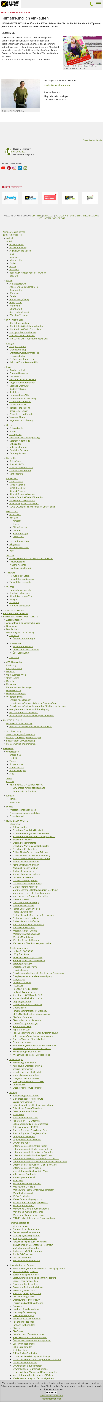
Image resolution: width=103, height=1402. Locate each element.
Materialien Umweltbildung (19, 723)
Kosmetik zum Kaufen (20, 470)
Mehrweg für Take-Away (24, 1312)
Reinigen (13, 599)
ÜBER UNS (8, 748)
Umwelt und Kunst (21, 1143)
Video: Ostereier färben (24, 927)
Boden (12, 431)
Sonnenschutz (16, 474)
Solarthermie (15, 309)
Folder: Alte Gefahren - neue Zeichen (30, 852)
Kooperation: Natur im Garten (27, 874)
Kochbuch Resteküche (23, 871)
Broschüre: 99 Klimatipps (16, 12)
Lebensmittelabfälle (19, 395)
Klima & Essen (16, 481)
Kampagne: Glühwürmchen (26, 865)
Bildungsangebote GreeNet (26, 1095)
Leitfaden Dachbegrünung (25, 880)
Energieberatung (17, 350)
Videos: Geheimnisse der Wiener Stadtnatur (30, 726)
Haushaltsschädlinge (19, 593)
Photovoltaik (15, 306)
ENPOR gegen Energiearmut (26, 1235)
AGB (40, 218)
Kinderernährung (17, 389)
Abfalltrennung (16, 244)
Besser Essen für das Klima (26, 1281)
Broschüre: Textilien (22, 839)
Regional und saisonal (20, 408)
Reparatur (14, 276)
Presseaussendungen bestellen (24, 813)
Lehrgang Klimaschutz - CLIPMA (28, 1081)
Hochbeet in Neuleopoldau (26, 989)
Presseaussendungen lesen (22, 810)
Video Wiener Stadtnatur (25, 1174)
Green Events (12, 678)
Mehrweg (14, 257)
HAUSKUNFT (19, 986)
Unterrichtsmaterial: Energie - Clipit (30, 1146)
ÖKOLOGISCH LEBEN (13, 235)
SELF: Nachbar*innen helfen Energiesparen (33, 1036)
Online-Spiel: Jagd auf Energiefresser (30, 1124)
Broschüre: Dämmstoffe (24, 843)
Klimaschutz (12, 478)
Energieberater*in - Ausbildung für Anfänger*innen (33, 703)
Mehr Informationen (51, 1399)
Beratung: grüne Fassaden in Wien (29, 960)
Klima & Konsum (17, 485)
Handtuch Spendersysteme (26, 1309)
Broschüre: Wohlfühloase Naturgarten (31, 846)
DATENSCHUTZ (61, 216)
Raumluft (10, 681)
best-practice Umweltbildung (20, 741)
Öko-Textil (14, 657)
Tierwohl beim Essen (19, 576)
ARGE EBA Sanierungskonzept (27, 957)
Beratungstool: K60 (22, 964)
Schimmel (14, 602)
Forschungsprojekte (19, 1223)
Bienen (16, 524)
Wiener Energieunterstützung (27, 1051)
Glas (11, 254)
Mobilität (10, 671)
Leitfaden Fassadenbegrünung (27, 883)
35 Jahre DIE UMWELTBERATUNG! (26, 785)
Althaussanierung (17, 284)
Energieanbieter (17, 356)
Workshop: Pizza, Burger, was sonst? (30, 1202)
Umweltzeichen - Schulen (25, 1362)
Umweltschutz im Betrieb (21, 1265)
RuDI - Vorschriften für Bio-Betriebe (30, 1337)
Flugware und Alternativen (22, 382)
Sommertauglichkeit (19, 312)
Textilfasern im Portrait (20, 568)
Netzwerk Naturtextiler (24, 1325)
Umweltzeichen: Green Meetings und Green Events (37, 1359)
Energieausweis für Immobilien (24, 353)
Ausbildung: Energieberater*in (27, 1066)
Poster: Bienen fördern (23, 905)
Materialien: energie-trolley (26, 1075)
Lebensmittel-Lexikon (20, 401)
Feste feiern (15, 376)
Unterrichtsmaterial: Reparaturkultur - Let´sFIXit (36, 1158)
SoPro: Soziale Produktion (25, 1353)
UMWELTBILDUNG (12, 720)
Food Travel (18, 1114)
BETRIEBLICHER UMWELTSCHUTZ (20, 616)
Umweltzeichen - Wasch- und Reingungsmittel (35, 1372)
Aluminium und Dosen (20, 251)
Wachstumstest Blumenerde (26, 1260)
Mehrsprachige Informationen (21, 744)
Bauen (9, 280)
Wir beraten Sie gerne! (14, 232)
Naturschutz (12, 511)
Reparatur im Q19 (21, 1029)
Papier (12, 263)
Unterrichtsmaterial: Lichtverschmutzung (33, 1149)
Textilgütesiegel (17, 562)
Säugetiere (14, 544)
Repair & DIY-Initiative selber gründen (27, 273)
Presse (52, 218)
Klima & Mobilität (17, 488)
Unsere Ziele (15, 755)
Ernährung (11, 665)
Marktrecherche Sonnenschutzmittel (30, 896)
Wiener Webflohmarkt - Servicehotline (31, 1055)
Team (9, 778)
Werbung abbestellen (19, 605)
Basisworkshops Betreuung (26, 1274)
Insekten (13, 518)
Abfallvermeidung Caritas (25, 1271)
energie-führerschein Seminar (23, 712)
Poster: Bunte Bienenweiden (26, 909)
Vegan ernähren (17, 417)
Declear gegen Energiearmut (26, 1232)
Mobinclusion (19, 1008)
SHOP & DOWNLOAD (13, 610)
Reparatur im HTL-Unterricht (26, 1121)
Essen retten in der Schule (25, 1111)
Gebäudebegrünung (19, 299)
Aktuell (9, 238)
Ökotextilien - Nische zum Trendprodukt (32, 1340)
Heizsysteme (15, 302)
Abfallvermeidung (18, 247)
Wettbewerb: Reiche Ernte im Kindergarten (33, 1190)
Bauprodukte (15, 290)
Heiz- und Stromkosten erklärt (24, 362)
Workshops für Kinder (23, 1205)
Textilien (10, 555)
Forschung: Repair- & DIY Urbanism (30, 1242)
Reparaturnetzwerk (22, 1026)
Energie (10, 343)
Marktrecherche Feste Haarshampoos (31, 893)
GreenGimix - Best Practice (26, 649)
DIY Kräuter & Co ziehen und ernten (26, 326)
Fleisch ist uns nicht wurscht (22, 379)
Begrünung (11, 626)
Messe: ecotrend (21, 899)
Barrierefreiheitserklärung (84, 216)
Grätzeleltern (19, 1084)
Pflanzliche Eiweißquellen (21, 414)
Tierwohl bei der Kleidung (21, 579)
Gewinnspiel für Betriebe (24, 791)
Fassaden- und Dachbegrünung (24, 437)
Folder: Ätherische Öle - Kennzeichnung (31, 855)
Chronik (10, 781)
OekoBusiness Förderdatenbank (28, 1334)
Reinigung (11, 684)
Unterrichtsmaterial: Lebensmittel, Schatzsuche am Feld (40, 1161)
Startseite (37, 216)
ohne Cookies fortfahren (51, 1395)
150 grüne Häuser (21, 954)
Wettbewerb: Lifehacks (24, 1187)
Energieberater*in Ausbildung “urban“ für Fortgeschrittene (37, 706)
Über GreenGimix (21, 653)
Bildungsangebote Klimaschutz (28, 1099)
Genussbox (18, 1306)
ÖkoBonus (18, 1331)
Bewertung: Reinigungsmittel (27, 1293)
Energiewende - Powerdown (26, 1300)
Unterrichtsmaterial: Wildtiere (27, 1168)
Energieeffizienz (14, 668)
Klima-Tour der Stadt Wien (25, 1117)
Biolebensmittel (17, 370)
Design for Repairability (24, 1102)
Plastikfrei (14, 269)
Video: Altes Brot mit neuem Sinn (28, 924)
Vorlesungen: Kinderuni (24, 1177)
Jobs (46, 218)
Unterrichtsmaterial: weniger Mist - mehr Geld (35, 1165)
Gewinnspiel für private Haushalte (29, 788)
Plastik (12, 266)
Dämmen (13, 293)
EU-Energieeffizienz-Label (22, 359)
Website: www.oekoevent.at (26, 934)
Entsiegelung (15, 434)
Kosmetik (11, 458)
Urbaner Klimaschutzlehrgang (27, 1088)
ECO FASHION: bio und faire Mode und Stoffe (31, 558)
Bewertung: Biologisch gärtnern (28, 1287)
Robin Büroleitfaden (22, 1347)
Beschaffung (12, 629)
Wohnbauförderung (19, 315)
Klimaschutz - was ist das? (22, 500)
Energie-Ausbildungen (20, 700)
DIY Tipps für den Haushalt (22, 335)
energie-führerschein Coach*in (27, 1072)
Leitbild (13, 758)
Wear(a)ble (18, 1180)
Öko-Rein (14, 635)
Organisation (12, 752)
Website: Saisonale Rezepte (26, 940)
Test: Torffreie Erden (22, 1257)
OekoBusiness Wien (16, 675)
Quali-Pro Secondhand (24, 1344)
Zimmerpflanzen (17, 453)
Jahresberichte (16, 767)
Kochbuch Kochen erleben (25, 868)
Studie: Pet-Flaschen (22, 1254)
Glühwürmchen (20, 527)
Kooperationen (16, 764)
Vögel (12, 551)
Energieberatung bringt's (25, 967)
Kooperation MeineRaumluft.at (28, 998)
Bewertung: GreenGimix (24, 1290)
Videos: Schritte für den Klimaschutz (26, 497)
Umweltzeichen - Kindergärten (27, 1366)
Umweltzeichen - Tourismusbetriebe (30, 1369)
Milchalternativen (17, 404)
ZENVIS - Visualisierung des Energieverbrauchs (35, 1218)
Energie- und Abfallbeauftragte (28, 1303)
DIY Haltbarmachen (19, 323)
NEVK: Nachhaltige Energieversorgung (31, 1014)
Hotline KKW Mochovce (24, 992)
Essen (9, 367)
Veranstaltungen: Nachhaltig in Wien (30, 1171)
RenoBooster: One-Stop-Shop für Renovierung (35, 1033)
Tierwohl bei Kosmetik (20, 582)
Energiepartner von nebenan (26, 1078)
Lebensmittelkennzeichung (22, 398)
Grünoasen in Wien (22, 982)
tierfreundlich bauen (19, 547)
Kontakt (61, 218)
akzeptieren (51, 1392)
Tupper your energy (22, 1042)
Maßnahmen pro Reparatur (26, 1248)
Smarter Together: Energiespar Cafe (30, 1130)
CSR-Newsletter (14, 662)
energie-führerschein (23, 1069)
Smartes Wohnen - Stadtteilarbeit (29, 1039)
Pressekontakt (16, 816)
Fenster (13, 296)
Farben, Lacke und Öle (20, 590)
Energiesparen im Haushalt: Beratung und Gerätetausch (39, 973)
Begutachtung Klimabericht (26, 1229)
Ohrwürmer (18, 536)
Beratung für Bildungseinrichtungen (23, 737)
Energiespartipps (17, 346)
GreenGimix (15, 643)
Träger (12, 761)
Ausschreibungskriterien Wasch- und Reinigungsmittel (39, 1268)
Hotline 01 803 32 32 (23, 951)
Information (15, 824)
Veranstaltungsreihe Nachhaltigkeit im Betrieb (31, 715)
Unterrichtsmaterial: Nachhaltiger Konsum (33, 1155)
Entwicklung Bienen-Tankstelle (27, 1108)
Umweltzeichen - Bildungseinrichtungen (32, 1356)
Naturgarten (15, 444)
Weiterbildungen (14, 697)
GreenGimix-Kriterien (23, 646)
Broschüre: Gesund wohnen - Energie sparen (34, 836)
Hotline (13, 799)
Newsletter (14, 802)
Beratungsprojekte (18, 948)
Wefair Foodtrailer (21, 1196)
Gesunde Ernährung (19, 386)
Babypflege (15, 461)
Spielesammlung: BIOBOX (25, 1127)
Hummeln (17, 530)
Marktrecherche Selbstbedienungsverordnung (35, 890)
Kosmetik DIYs (16, 464)
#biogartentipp (16, 428)
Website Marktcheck (23, 937)
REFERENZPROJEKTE (17, 821)
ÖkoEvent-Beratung (22, 1017)
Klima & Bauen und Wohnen (22, 494)
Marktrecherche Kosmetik (25, 887)
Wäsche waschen (17, 565)
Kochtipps (14, 392)
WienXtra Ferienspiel (23, 1193)
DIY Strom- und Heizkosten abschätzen (28, 339)
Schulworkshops (14, 731)
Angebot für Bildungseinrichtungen (23, 623)
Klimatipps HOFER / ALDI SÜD (27, 995)
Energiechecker (20, 970)
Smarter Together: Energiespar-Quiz (30, 1133)
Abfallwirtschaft (14, 620)
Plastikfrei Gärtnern (18, 450)
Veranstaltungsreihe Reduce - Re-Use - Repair (35, 1045)
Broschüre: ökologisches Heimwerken (31, 833)
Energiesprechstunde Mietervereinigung (32, 976)
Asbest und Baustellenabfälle (23, 287)
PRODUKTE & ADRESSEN (15, 613)
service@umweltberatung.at (57, 85)
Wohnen (10, 587)
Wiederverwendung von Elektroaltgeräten (33, 1378)
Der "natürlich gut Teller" (24, 1296)
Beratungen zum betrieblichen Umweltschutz (34, 1278)
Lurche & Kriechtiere (19, 541)
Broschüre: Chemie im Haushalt (28, 830)
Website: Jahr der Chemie (25, 931)
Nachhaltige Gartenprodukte (26, 1318)
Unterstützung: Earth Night (25, 1023)
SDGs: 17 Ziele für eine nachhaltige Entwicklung (32, 507)
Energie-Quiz (19, 979)
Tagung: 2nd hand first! (24, 1136)
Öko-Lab (17, 1328)
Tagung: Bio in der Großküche (27, 1139)
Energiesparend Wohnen (25, 1238)
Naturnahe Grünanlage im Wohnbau (30, 1011)
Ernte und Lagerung (19, 373)
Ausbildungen (16, 1059)
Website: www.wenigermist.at (27, 1183)
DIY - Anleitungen (14, 320)
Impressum (48, 216)
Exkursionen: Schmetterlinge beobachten (33, 1105)
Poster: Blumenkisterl (23, 912)
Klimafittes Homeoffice (20, 596)
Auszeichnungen (17, 770)
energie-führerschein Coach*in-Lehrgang (29, 709)
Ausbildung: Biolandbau (24, 1062)
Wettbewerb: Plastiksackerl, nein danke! (32, 943)
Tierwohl (10, 573)
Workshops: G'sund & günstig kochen (31, 1209)
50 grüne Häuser (21, 1226)
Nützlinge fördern (17, 447)
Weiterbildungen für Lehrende (20, 734)
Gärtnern (10, 425)
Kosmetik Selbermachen (21, 467)
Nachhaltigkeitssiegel (23, 1322)
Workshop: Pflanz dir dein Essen (28, 1215)
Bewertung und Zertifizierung (20, 632)
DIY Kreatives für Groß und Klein (25, 329)
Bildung (13, 1092)
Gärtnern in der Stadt (19, 441)
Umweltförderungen (16, 693)
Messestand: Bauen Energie (26, 902)
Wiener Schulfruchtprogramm (27, 1199)
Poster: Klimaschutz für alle (26, 921)
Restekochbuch (20, 1350)
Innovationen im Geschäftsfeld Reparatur (33, 1245)
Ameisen (17, 521)
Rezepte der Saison (18, 411)
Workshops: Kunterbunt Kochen (28, 1212)
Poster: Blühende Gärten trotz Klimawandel (33, 915)
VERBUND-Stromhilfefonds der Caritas (32, 1048)
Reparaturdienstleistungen (19, 687)
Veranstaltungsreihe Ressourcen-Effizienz (33, 1375)
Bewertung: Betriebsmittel (25, 1284)
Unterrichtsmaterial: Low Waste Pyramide (33, 1152)
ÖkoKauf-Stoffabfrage (24, 638)
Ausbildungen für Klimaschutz (24, 503)
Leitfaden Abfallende (23, 877)
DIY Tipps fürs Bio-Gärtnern (22, 332)
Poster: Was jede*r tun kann (26, 918)
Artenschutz (15, 514)
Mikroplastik (15, 260)
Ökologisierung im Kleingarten (27, 1020)
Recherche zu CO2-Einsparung (27, 1251)
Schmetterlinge (20, 533)
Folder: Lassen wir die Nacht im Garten (31, 858)
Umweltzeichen (13, 690)
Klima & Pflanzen (17, 491)
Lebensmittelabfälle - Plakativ (27, 1004)
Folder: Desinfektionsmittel (26, 861)
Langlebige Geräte (22, 1001)
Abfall (9, 241)
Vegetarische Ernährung (21, 420)
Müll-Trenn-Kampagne (23, 1315)
